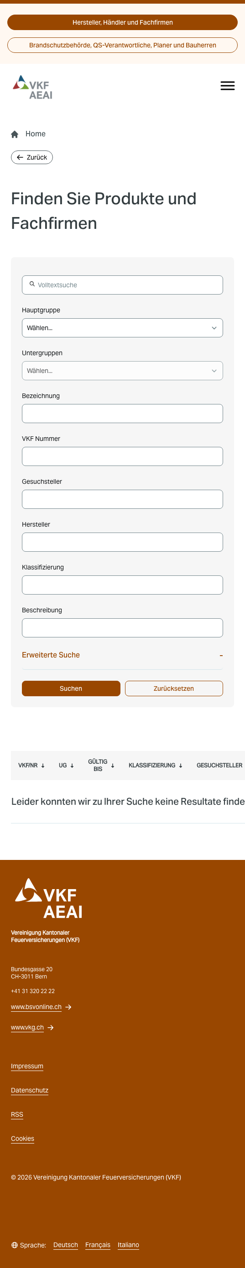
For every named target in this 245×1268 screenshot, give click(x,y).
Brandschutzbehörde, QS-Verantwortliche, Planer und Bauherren (122, 45)
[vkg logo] (36, 87)
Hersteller (36, 524)
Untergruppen (42, 353)
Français (97, 1245)
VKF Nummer (41, 439)
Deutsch (65, 1245)
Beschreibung (42, 610)
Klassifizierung (43, 567)
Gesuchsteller (42, 481)
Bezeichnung (41, 396)
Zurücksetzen (174, 688)
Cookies (22, 1138)
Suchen (71, 688)
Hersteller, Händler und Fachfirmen (123, 22)
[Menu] (227, 85)
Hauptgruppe (41, 310)
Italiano (128, 1245)
